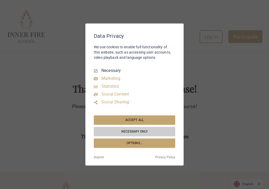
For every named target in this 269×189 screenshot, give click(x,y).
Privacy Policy (165, 157)
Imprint (99, 157)
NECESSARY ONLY (134, 131)
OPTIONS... (134, 143)
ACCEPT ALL (134, 120)
